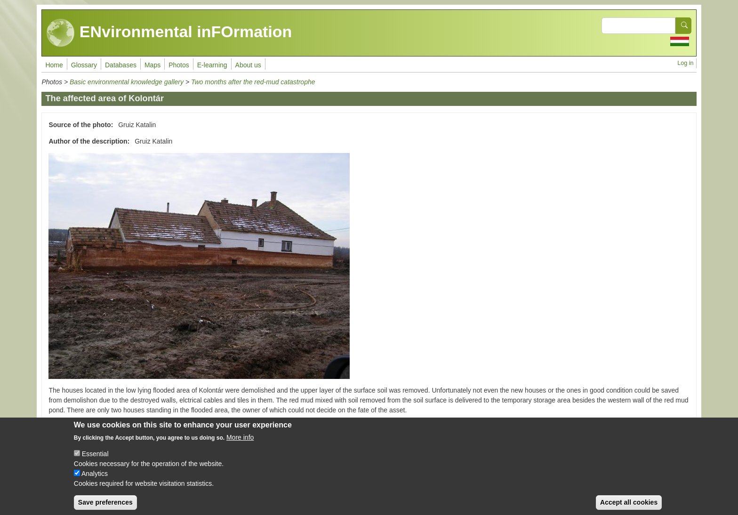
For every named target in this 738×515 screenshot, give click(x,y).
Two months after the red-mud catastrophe (253, 82)
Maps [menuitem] (152, 65)
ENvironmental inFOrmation (169, 33)
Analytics (94, 480)
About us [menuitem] (248, 65)
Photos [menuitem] (178, 65)
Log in (685, 63)
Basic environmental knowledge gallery (127, 82)
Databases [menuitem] (120, 65)
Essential (95, 460)
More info (240, 444)
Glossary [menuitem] (84, 65)
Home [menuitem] (54, 65)
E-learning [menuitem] (212, 65)
